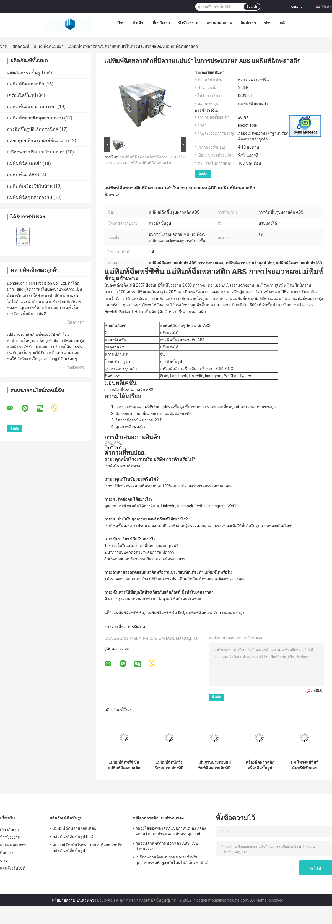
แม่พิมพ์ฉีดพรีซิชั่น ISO (165, 612)
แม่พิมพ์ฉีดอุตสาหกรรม (29, 197)
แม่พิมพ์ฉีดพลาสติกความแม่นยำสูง (215, 612)
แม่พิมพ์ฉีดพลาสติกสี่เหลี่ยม (76, 828)
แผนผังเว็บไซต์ (12, 868)
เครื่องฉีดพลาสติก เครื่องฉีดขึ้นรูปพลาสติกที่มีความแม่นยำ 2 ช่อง (259, 765)
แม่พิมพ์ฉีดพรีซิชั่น (128, 612)
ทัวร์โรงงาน (188, 23)
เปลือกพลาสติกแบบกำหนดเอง (36, 152)
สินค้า (138, 23)
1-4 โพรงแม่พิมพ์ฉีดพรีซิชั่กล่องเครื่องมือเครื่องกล (304, 765)
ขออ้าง (296, 6)
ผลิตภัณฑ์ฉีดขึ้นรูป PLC (73, 836)
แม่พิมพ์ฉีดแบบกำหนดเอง (31, 106)
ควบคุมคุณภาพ (219, 23)
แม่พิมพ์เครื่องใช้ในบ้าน (30, 186)
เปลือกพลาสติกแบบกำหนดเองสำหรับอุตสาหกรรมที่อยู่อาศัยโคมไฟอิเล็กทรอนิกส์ (172, 860)
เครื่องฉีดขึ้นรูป (21, 95)
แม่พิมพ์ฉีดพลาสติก (25, 84)
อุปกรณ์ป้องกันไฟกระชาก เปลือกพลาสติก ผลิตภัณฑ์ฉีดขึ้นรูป (87, 848)
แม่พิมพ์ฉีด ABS (22, 174)
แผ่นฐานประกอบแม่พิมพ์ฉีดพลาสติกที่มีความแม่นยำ (214, 765)
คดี (282, 23)
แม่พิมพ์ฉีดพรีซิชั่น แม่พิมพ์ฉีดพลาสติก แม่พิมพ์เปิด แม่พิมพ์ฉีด (124, 765)
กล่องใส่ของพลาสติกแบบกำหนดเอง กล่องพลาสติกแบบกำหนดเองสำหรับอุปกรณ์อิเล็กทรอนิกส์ (171, 832)
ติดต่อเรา (248, 23)
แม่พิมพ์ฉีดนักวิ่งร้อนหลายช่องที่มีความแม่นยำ (169, 765)
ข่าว (267, 23)
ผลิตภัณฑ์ (21, 46)
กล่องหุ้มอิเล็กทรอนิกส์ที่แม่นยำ (37, 140)
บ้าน (121, 23)
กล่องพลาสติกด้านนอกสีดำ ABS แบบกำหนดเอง (167, 846)
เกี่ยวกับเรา (160, 23)
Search (252, 7)
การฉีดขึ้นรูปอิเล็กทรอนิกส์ (32, 129)
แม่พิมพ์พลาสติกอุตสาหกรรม (35, 118)
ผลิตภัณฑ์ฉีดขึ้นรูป (25, 72)
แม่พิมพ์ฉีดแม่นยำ (49, 46)
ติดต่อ (202, 174)
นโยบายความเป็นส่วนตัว (73, 900)
